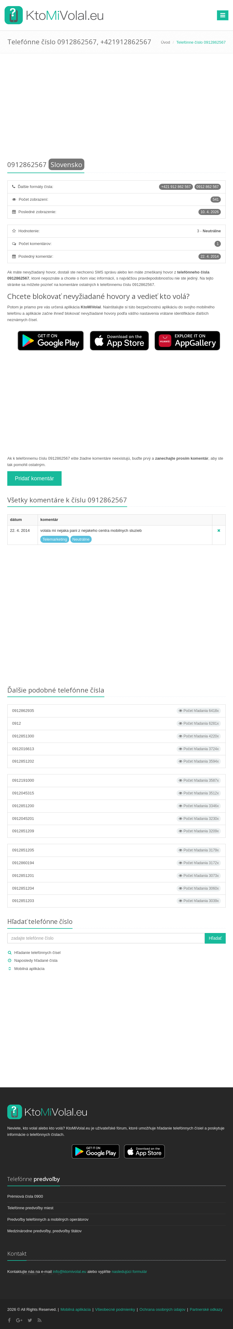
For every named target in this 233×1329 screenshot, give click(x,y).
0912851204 (116, 888)
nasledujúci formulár (129, 1271)
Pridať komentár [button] (34, 478)
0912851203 (116, 901)
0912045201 (116, 819)
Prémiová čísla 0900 (25, 1196)
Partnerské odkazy (206, 1309)
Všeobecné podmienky (115, 1309)
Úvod (165, 42)
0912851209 (116, 831)
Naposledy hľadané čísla (36, 960)
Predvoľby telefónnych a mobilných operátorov (48, 1219)
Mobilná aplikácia (29, 968)
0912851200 (116, 806)
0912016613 (116, 749)
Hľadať (215, 938)
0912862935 (116, 711)
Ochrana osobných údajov (162, 1309)
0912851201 (116, 876)
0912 (116, 723)
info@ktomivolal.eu (69, 1271)
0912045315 (116, 793)
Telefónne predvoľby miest (30, 1208)
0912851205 (116, 850)
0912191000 (116, 780)
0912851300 (116, 736)
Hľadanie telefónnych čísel (37, 952)
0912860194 (116, 863)
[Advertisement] (116, 107)
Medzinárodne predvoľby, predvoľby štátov (44, 1231)
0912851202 (116, 761)
